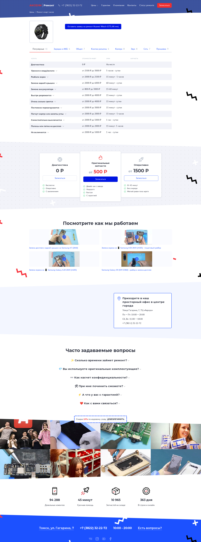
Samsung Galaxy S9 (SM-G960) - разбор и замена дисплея (141, 252)
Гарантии (105, 5)
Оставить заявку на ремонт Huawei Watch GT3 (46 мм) (93, 26)
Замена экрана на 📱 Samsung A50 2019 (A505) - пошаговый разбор (85, 252)
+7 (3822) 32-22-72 (70, 5)
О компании (118, 5)
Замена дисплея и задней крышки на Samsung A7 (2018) (55, 252)
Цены (94, 5)
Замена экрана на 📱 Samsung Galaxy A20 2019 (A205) (113, 252)
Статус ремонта (146, 5)
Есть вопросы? (150, 513)
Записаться (164, 5)
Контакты (131, 5)
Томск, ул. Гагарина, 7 (56, 513)
